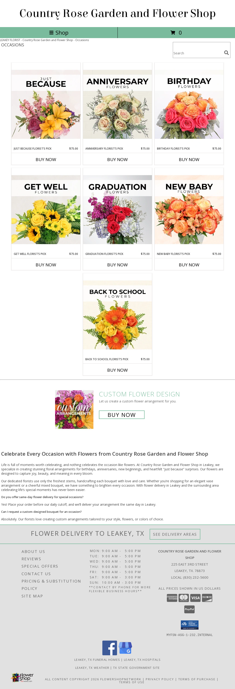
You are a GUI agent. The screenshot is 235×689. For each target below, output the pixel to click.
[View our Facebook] (109, 654)
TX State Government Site (136, 667)
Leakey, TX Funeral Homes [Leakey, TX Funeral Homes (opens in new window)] (97, 659)
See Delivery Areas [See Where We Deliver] (175, 534)
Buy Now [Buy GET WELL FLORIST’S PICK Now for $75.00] (46, 265)
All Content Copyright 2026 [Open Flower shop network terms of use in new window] (72, 679)
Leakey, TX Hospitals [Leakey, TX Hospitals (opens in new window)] (142, 659)
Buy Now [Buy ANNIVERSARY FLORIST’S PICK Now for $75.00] (117, 159)
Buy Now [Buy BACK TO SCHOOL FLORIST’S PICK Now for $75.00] (117, 370)
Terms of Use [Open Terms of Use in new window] (132, 682)
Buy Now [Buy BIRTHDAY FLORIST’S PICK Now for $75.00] (189, 159)
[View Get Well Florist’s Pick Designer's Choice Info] (45, 210)
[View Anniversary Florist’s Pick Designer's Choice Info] (117, 104)
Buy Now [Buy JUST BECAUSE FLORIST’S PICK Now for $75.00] (46, 159)
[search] (226, 52)
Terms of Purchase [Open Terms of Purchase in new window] (196, 679)
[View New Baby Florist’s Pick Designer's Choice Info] (189, 210)
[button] (190, 625)
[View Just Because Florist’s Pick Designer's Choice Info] (45, 104)
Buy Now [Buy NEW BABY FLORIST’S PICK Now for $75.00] (189, 265)
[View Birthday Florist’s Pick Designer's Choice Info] (189, 104)
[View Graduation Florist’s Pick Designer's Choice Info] (117, 210)
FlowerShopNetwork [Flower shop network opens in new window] (120, 679)
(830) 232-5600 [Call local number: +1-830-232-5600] (195, 577)
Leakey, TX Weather (92, 667)
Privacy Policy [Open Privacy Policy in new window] (160, 679)
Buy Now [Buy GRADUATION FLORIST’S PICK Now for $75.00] (117, 265)
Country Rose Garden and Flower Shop (117, 13)
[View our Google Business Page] (125, 654)
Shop (58, 32)
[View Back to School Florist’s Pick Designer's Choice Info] (117, 315)
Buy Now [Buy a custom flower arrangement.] (122, 414)
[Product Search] (197, 53)
